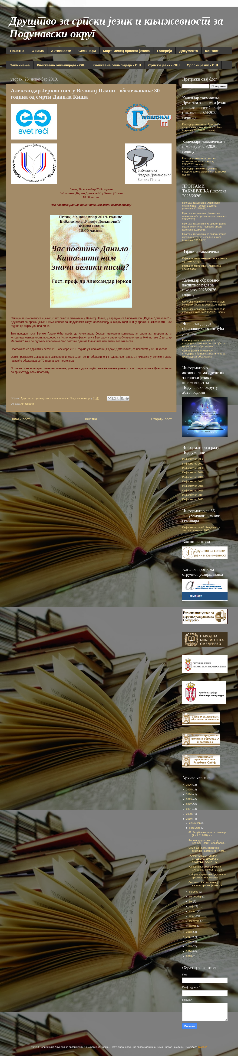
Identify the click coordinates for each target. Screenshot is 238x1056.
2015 (189, 946)
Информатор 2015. (193, 490)
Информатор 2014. (193, 495)
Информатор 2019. (193, 472)
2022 (189, 804)
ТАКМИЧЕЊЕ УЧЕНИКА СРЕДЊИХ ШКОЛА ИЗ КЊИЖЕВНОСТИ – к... (203, 858)
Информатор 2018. (193, 477)
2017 (189, 936)
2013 (189, 956)
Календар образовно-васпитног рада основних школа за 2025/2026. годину (204, 303)
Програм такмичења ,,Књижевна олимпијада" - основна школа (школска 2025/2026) (201, 205)
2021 (189, 809)
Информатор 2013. (193, 499)
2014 (189, 951)
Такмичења (20, 65)
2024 (189, 794)
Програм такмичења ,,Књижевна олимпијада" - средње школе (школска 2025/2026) (204, 216)
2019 (189, 818)
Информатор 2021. (193, 463)
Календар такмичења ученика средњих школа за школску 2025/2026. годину (204, 171)
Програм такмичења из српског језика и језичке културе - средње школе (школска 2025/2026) (204, 237)
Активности (61, 51)
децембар (195, 823)
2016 (189, 941)
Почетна (17, 51)
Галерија (164, 51)
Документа (188, 51)
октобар (194, 891)
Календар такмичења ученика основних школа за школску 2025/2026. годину (199, 161)
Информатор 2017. (193, 481)
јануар (193, 925)
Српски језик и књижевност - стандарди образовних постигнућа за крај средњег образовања (203, 353)
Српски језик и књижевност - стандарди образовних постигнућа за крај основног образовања (203, 343)
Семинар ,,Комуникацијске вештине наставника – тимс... (207, 849)
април (193, 911)
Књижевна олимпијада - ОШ (61, 65)
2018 (189, 931)
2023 (189, 799)
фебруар (194, 921)
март (192, 916)
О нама (38, 51)
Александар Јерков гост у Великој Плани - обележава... (207, 842)
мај (191, 906)
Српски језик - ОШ (164, 65)
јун (191, 901)
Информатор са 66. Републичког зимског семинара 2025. (201, 529)
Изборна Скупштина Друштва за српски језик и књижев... (207, 876)
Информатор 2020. (193, 468)
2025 (189, 789)
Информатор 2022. (193, 459)
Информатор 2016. (193, 485)
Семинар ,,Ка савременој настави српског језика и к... (206, 884)
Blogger (202, 1047)
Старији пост (161, 419)
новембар (195, 827)
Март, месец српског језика (126, 51)
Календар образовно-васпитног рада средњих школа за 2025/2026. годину (203, 310)
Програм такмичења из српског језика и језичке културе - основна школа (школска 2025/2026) (204, 226)
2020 (189, 813)
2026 (189, 784)
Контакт (211, 51)
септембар (195, 896)
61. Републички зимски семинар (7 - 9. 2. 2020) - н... (207, 834)
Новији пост (20, 419)
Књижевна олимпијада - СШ (117, 65)
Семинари (87, 51)
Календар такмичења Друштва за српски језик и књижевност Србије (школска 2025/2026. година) (202, 127)
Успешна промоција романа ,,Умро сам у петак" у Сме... (206, 868)
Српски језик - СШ (202, 65)
